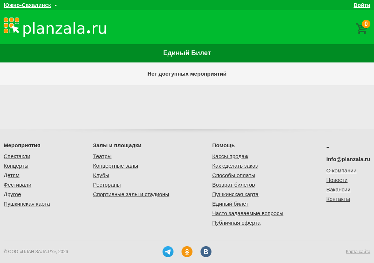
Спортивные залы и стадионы (131, 194)
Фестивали (17, 185)
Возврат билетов (233, 185)
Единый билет (187, 53)
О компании (342, 170)
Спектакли (17, 156)
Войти (362, 5)
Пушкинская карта (27, 204)
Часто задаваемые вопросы (247, 213)
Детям (11, 175)
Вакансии (339, 189)
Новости (337, 180)
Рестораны (107, 185)
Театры (102, 156)
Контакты (338, 199)
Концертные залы (115, 166)
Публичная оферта (236, 223)
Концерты (16, 166)
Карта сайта (358, 251)
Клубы (101, 175)
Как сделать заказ (235, 166)
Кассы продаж (230, 156)
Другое (12, 194)
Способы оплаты (233, 175)
